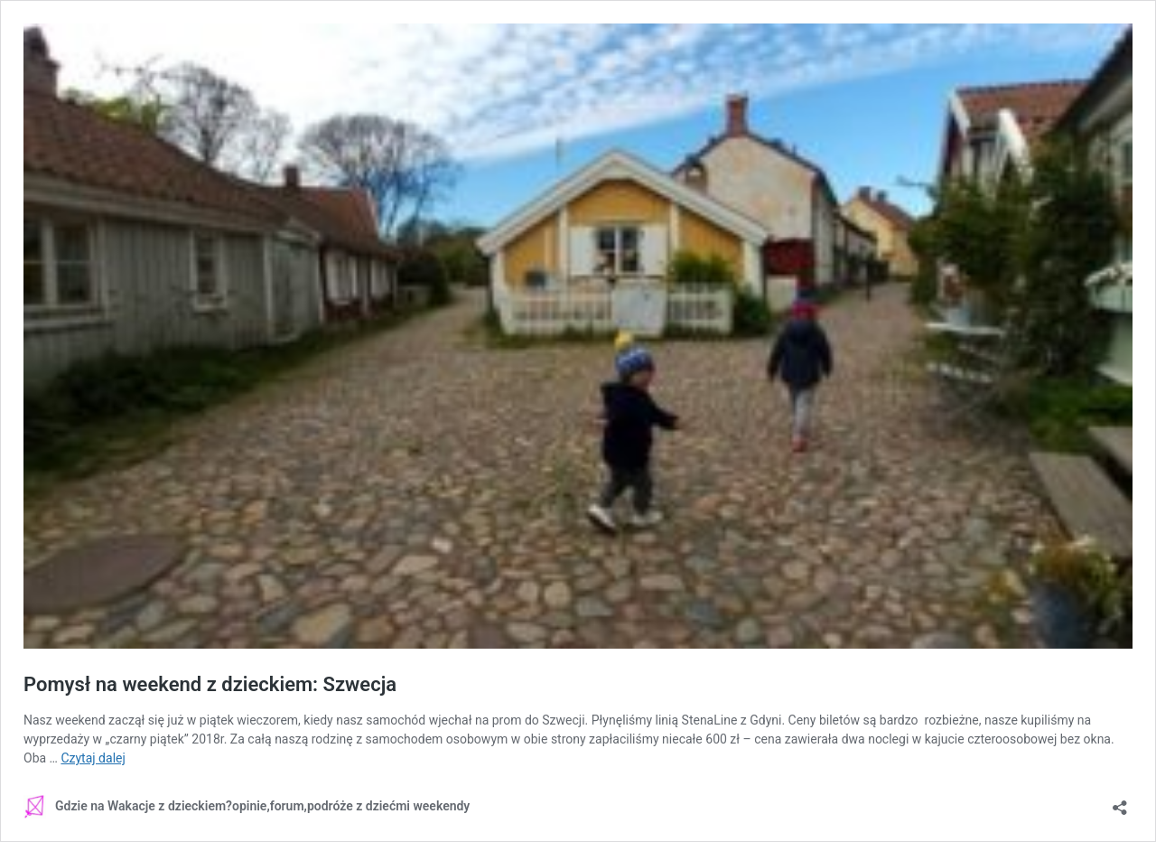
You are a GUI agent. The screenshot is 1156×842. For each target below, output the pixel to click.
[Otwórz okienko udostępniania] (1120, 802)
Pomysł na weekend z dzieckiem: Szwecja (209, 684)
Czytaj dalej (93, 758)
